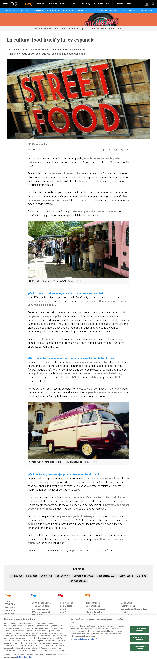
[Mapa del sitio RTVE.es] (109, 639)
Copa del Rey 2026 (106, 575)
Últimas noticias (78, 580)
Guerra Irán (46, 575)
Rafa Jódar (31, 575)
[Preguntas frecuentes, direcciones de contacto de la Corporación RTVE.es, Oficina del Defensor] (122, 639)
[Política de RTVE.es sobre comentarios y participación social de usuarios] (142, 639)
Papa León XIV (63, 575)
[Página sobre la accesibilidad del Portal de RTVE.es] (93, 639)
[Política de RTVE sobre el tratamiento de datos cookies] (51, 639)
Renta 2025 (16, 575)
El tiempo (141, 575)
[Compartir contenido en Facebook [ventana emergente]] (103, 149)
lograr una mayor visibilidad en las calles (74, 215)
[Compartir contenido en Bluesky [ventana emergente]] (116, 149)
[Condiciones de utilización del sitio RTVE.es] (9, 639)
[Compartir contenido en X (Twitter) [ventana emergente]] (109, 149)
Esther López (126, 575)
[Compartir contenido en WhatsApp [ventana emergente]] (122, 149)
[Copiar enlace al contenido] (128, 149)
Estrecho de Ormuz (83, 575)
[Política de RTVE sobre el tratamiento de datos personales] (28, 639)
